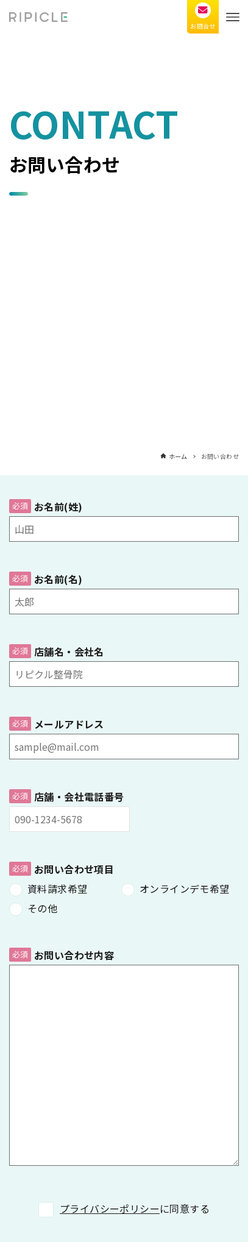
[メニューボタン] (233, 17)
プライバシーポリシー (110, 1208)
